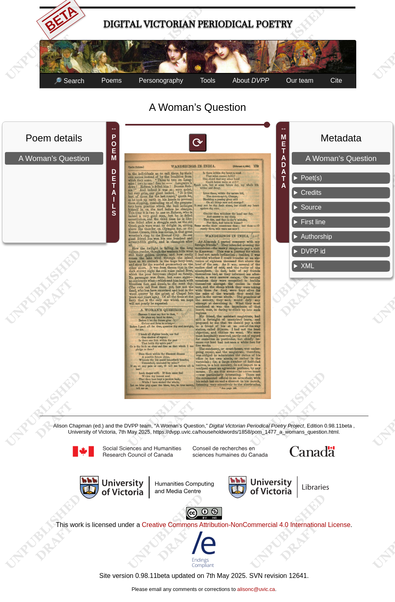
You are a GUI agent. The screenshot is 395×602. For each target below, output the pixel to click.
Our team (299, 80)
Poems (112, 80)
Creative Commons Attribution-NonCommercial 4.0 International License (246, 524)
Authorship (316, 236)
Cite (336, 80)
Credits (311, 192)
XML (307, 265)
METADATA (283, 161)
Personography (161, 80)
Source (311, 207)
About (251, 80)
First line (313, 221)
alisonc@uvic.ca (256, 589)
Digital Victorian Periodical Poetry (197, 24)
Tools (207, 80)
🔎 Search (69, 80)
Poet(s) (311, 177)
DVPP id (313, 251)
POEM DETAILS (114, 175)
